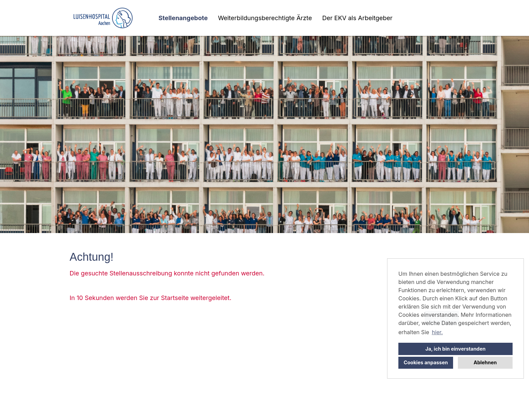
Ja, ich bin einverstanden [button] (455, 349)
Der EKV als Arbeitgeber (357, 18)
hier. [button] (437, 332)
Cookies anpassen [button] (426, 362)
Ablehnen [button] (485, 362)
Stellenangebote (183, 18)
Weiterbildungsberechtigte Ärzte (265, 18)
